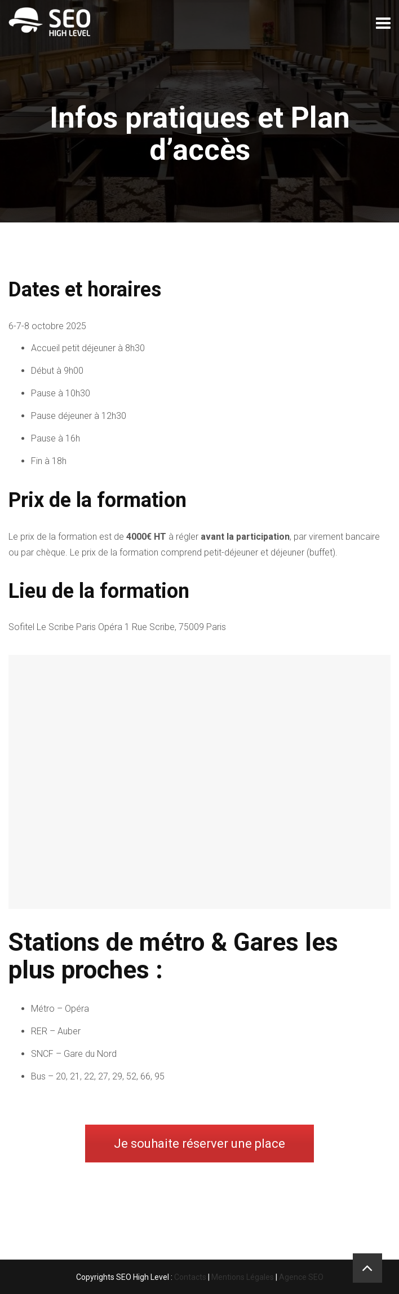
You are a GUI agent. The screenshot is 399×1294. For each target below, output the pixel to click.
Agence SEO (301, 1277)
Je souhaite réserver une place (199, 1143)
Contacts (190, 1277)
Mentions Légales (242, 1277)
